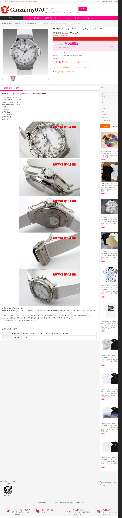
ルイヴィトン (59, 18)
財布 (103, 94)
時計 (23, 23)
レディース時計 (31, 23)
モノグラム (55, 12)
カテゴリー (14, 18)
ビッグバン (62, 12)
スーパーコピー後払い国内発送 (10, 23)
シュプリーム (79, 18)
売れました (113, 47)
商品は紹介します (11, 88)
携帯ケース (105, 114)
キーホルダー (106, 120)
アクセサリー (106, 108)
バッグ (104, 91)
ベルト (104, 106)
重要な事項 (48, 18)
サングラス (105, 117)
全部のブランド (39, 18)
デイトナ (76, 12)
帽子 (103, 111)
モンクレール (89, 18)
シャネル (69, 18)
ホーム (28, 18)
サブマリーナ (69, 12)
